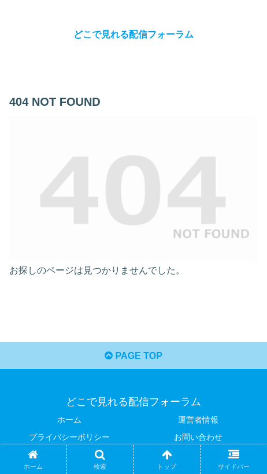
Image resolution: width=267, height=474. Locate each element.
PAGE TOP (133, 356)
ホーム (69, 419)
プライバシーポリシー (69, 437)
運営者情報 (198, 419)
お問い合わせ (198, 437)
